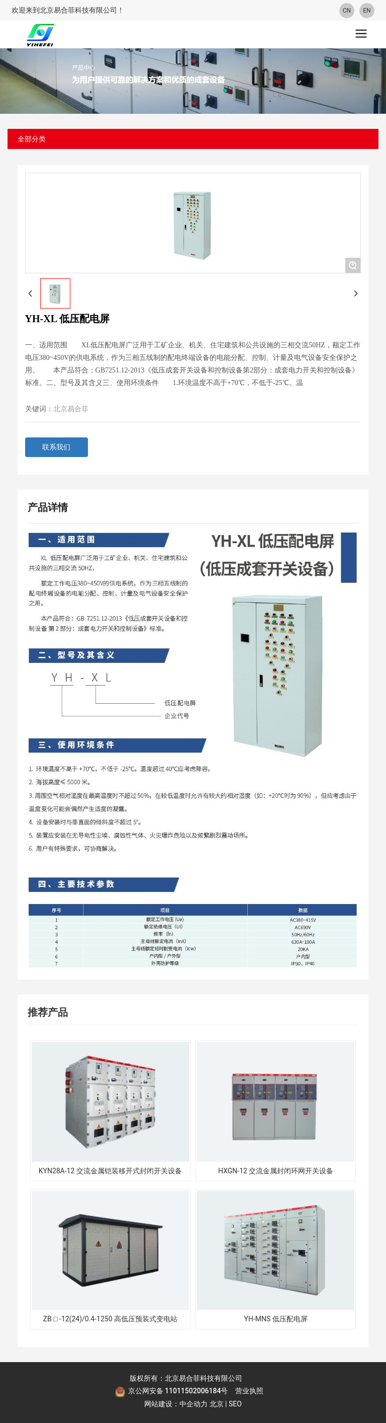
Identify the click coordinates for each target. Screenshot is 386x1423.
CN (347, 10)
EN (366, 10)
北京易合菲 (70, 409)
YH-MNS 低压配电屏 (276, 1319)
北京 (217, 1404)
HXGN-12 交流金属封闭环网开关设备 (275, 1171)
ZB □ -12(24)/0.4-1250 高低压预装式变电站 (110, 1319)
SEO (235, 1404)
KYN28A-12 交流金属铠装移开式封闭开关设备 (110, 1171)
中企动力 (193, 1404)
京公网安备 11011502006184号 (178, 1391)
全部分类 (32, 139)
